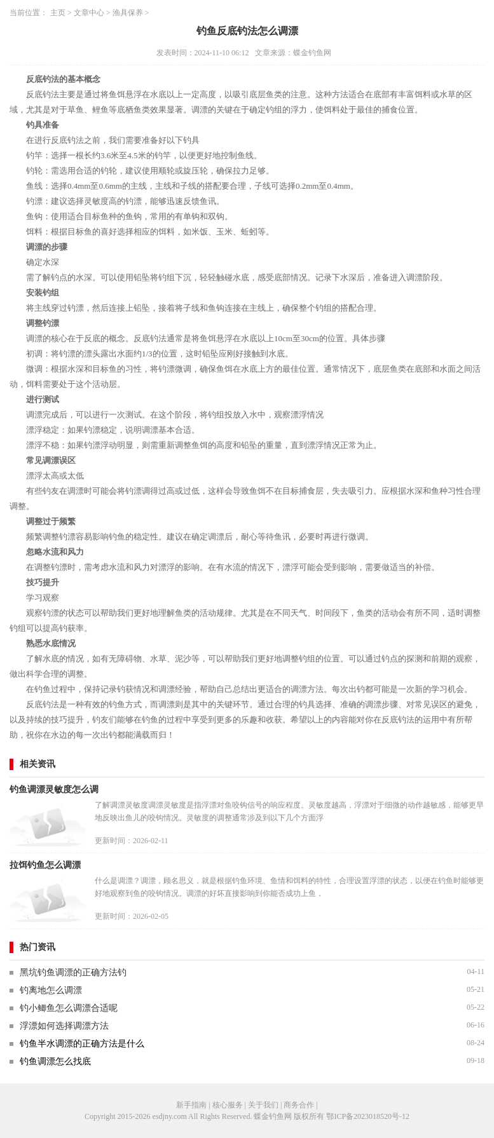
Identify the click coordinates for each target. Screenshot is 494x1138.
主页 (57, 12)
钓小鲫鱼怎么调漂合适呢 (69, 1008)
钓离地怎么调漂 (51, 990)
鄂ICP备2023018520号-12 (367, 1116)
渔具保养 (128, 12)
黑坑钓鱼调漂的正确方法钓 (73, 972)
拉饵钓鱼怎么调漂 (45, 865)
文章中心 (89, 12)
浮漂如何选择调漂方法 (64, 1026)
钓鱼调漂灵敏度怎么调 (54, 789)
